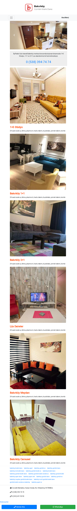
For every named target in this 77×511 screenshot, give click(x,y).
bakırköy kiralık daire (16, 468)
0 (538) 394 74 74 (38, 62)
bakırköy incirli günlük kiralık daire (44, 479)
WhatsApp (58, 507)
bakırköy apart (28, 468)
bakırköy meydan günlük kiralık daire (21, 479)
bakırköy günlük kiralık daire (18, 474)
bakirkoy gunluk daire (43, 476)
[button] (14, 35)
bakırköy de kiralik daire (17, 471)
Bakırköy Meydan (20, 392)
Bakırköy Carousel (20, 459)
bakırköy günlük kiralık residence (39, 474)
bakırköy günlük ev (40, 468)
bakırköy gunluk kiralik (57, 474)
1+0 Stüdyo (16, 127)
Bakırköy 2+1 (17, 259)
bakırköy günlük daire (53, 468)
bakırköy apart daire (16, 476)
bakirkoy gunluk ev (57, 476)
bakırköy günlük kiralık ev (33, 471)
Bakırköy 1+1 (17, 193)
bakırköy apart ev (37, 482)
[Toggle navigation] (11, 17)
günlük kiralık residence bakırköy (20, 482)
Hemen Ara (19, 507)
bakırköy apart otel (29, 476)
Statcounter (4, 502)
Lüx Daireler (16, 326)
